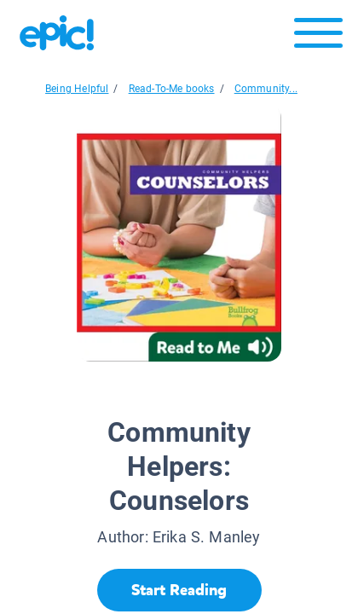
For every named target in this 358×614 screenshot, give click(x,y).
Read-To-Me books (172, 89)
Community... (265, 89)
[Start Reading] (179, 590)
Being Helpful (76, 89)
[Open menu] (318, 37)
